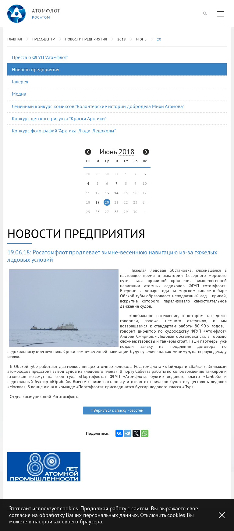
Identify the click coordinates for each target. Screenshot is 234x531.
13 (107, 192)
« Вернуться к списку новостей (117, 410)
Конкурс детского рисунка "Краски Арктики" (59, 118)
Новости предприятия (86, 39)
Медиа (19, 94)
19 (97, 202)
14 (116, 192)
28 (116, 211)
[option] (43, 466)
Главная (14, 39)
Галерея (20, 82)
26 (97, 211)
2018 (121, 39)
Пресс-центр (43, 39)
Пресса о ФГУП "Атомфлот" (40, 57)
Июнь (141, 39)
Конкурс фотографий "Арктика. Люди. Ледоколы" (64, 131)
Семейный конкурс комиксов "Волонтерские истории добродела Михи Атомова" (98, 106)
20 (159, 39)
